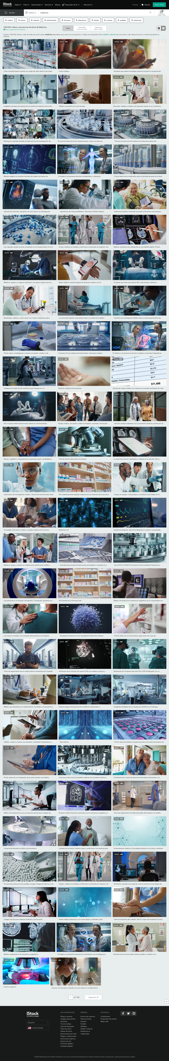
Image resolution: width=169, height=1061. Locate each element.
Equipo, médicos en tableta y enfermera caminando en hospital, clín (83, 884)
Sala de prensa (86, 1019)
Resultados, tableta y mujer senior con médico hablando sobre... (27, 318)
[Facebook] (123, 1013)
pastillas (122, 20)
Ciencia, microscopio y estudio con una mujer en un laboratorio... (75, 988)
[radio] (159, 28)
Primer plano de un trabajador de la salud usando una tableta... (27, 777)
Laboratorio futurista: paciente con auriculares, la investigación (27, 211)
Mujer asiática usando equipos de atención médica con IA (80, 282)
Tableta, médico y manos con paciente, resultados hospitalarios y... (28, 742)
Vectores (48, 5)
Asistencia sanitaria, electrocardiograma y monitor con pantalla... (138, 530)
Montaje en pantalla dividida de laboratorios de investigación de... (28, 141)
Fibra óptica (64, 742)
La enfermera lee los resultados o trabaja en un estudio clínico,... (137, 459)
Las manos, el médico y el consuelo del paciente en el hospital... (27, 636)
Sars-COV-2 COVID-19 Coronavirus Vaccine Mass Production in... (137, 565)
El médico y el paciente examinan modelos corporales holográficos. (137, 353)
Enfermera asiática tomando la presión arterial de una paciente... (138, 211)
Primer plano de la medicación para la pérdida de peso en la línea (138, 176)
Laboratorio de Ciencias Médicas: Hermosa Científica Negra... (82, 211)
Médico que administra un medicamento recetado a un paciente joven (29, 707)
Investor (83, 1021)
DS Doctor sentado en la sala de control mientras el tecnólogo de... (138, 884)
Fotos (25, 5)
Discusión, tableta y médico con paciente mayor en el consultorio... (137, 106)
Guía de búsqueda (67, 1026)
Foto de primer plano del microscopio (72, 459)
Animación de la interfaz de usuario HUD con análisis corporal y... (82, 671)
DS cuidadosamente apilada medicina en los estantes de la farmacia (84, 494)
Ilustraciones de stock (68, 1034)
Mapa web (104, 1021)
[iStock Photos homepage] (8, 4)
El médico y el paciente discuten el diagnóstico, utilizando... (80, 176)
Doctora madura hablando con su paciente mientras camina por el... (139, 423)
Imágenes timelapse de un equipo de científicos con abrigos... (136, 707)
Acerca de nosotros (88, 1016)
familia (95, 20)
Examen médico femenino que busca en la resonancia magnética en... (84, 813)
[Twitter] (128, 1013)
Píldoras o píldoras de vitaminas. (70, 388)
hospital (35, 20)
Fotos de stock (65, 1029)
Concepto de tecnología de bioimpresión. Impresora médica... (81, 353)
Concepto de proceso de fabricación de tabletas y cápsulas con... (84, 565)
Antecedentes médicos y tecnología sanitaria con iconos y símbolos (138, 848)
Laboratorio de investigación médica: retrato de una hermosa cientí (28, 494)
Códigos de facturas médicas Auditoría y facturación (23, 919)
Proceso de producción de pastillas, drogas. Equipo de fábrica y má (28, 884)
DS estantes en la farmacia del (70, 600)
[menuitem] (17, 6)
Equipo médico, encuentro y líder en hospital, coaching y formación (82, 423)
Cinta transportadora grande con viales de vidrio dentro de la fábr (28, 71)
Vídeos (17, 5)
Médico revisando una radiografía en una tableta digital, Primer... (137, 247)
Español (38, 1022)
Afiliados (84, 1026)
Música (57, 5)
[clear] (150, 12)
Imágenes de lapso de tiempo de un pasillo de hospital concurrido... (28, 106)
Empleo (83, 1024)
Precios (135, 5)
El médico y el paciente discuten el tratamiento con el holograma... (82, 954)
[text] (94, 12)
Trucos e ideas (65, 1024)
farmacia (66, 20)
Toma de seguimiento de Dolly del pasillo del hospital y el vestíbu (137, 813)
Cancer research (10, 987)
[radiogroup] (161, 28)
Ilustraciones (36, 5)
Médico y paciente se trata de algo (72, 106)
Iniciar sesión (159, 5)
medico (9, 20)
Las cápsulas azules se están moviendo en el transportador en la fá (28, 247)
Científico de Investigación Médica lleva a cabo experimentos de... (138, 318)
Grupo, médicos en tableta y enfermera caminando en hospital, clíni (83, 247)
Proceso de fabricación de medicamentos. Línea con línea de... (81, 141)
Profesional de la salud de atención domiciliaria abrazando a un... (137, 777)
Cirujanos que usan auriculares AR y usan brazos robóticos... (136, 282)
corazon (108, 20)
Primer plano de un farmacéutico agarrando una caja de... (135, 636)
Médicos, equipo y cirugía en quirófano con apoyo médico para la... (28, 282)
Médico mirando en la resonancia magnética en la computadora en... (139, 600)
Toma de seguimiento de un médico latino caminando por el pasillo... (29, 671)
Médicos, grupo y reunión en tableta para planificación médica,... (27, 565)
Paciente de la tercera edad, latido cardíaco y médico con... (135, 954)
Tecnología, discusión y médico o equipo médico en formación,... (27, 530)
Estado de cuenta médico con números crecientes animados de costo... (139, 388)
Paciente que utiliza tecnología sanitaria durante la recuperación (137, 71)
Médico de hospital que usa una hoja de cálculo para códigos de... (28, 813)
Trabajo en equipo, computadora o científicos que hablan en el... (137, 494)
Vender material (86, 1029)
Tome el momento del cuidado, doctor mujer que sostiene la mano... (139, 919)
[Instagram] (133, 1013)
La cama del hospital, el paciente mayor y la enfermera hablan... (82, 318)
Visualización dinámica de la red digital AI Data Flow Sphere (81, 636)
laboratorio (81, 20)
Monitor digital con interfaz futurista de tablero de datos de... (26, 176)
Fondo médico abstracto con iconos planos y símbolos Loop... (81, 919)
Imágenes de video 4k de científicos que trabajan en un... (25, 388)
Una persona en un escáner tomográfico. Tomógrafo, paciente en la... (29, 600)
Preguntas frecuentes (109, 1019)
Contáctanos (105, 1016)
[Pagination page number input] (71, 997)
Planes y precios (66, 1016)
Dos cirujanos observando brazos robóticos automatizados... (26, 423)
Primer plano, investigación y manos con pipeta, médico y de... (26, 353)
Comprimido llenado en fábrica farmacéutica (20, 848)
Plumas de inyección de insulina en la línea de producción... (136, 141)
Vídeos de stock (66, 1031)
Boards (147, 5)
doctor (22, 20)
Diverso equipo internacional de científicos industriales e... (80, 707)
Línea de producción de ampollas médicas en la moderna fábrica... (83, 777)
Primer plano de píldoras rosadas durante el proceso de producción (139, 742)
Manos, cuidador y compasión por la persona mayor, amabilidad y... (28, 459)
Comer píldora (64, 71)
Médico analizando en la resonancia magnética (21, 954)
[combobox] (31, 12)
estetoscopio (50, 20)
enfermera (136, 20)
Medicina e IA (64, 530)
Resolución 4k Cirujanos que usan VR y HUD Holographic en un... (137, 671)
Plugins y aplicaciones (68, 1036)
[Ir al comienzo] (166, 1001)
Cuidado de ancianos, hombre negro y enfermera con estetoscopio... (84, 848)
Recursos (87, 5)
